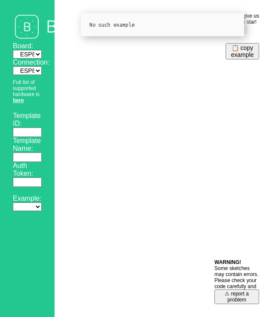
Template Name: (27, 144)
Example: (27, 198)
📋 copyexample (242, 51)
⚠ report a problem (237, 297)
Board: (23, 46)
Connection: (31, 62)
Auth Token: (23, 169)
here (18, 100)
